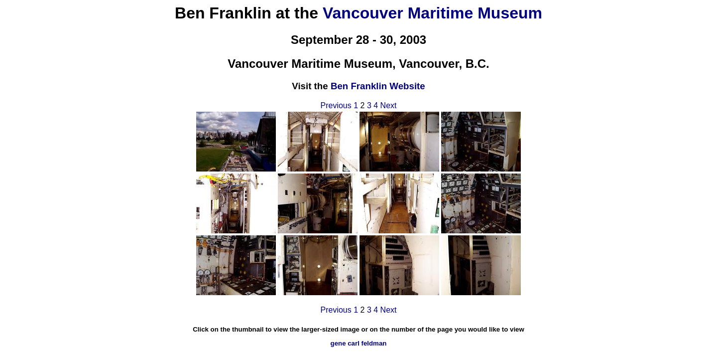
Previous (335, 105)
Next (388, 105)
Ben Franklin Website (378, 86)
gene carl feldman (359, 343)
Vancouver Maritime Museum (432, 13)
